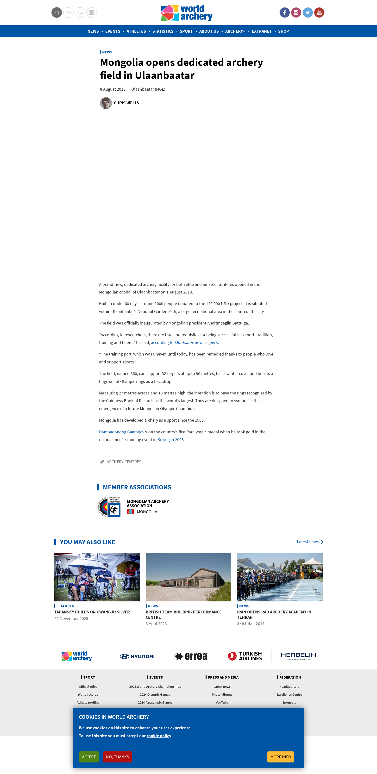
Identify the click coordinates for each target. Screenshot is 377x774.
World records (88, 694)
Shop (283, 31)
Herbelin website (298, 656)
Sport (186, 31)
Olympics (68, 12)
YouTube (319, 12)
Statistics (162, 31)
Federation (290, 677)
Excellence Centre (289, 694)
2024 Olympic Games (155, 694)
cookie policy (159, 735)
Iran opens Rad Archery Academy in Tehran (274, 614)
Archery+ (235, 31)
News (93, 31)
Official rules (88, 686)
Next (329, 590)
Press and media (223, 677)
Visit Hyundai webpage (137, 656)
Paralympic (80, 12)
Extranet (262, 31)
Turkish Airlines (245, 656)
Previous (47, 590)
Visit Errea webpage (191, 656)
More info (280, 757)
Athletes (136, 31)
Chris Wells (126, 103)
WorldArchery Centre (91, 12)
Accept (89, 757)
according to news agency (184, 342)
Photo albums (222, 694)
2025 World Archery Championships (155, 686)
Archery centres (124, 461)
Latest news (308, 541)
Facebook (284, 12)
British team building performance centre (184, 614)
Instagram (296, 12)
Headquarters (289, 686)
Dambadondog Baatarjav (121, 432)
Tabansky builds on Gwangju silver (92, 612)
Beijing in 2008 (170, 439)
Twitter (307, 12)
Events (112, 31)
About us (209, 31)
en (56, 12)
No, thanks (117, 757)
